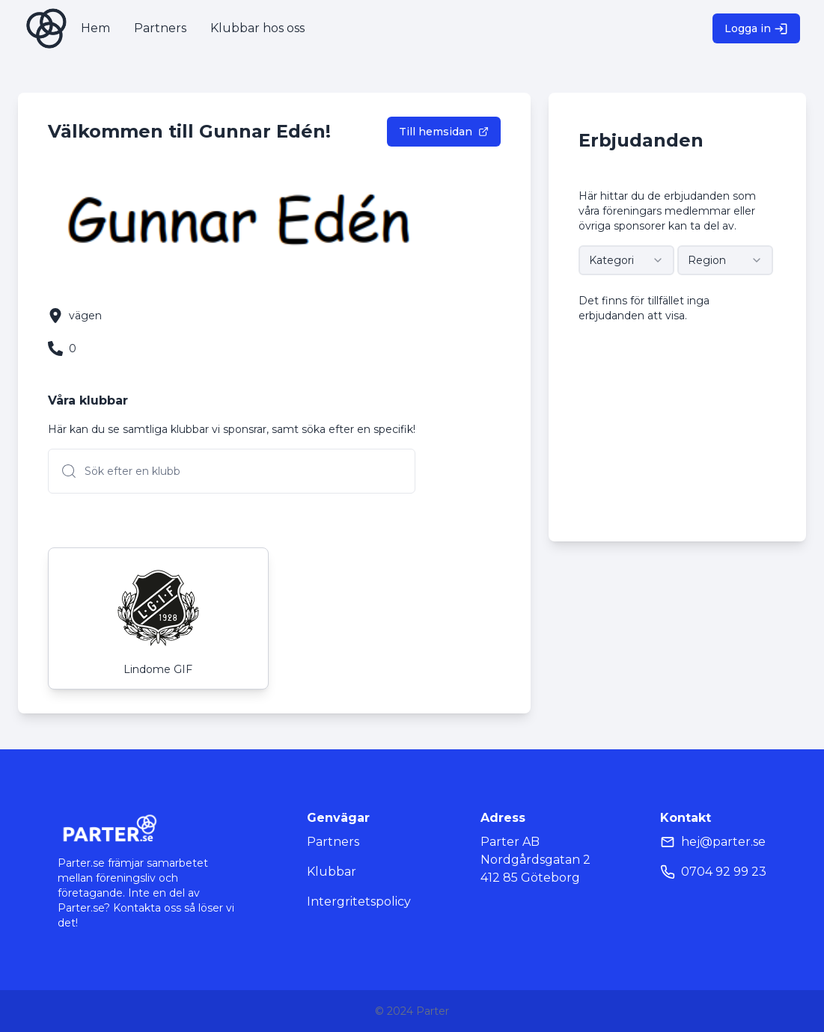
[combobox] (626, 260)
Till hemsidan (444, 131)
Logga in (756, 29)
